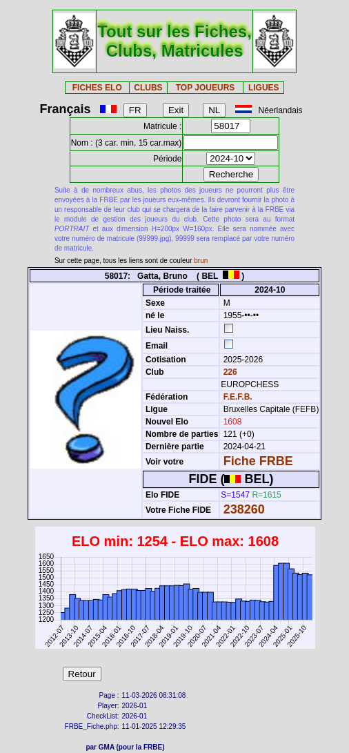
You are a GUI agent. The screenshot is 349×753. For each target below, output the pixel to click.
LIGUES (263, 87)
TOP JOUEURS (205, 87)
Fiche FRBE (258, 461)
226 (229, 372)
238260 (244, 509)
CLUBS (148, 87)
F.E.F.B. (237, 397)
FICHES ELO (97, 87)
